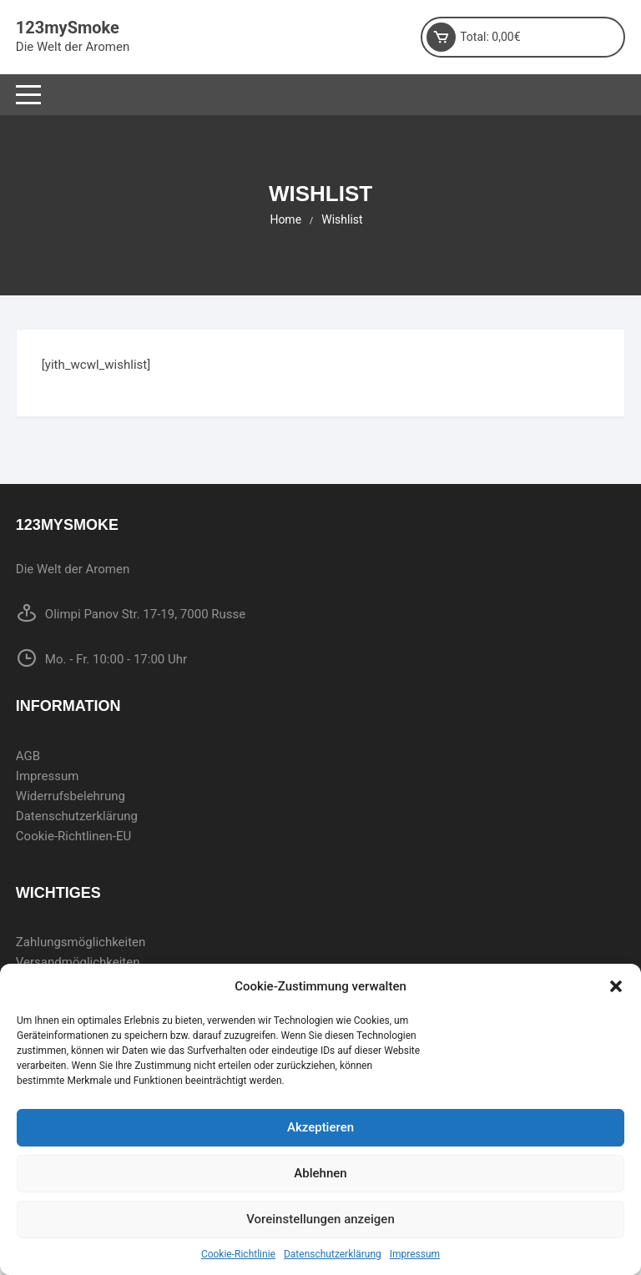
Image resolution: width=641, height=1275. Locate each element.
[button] (616, 986)
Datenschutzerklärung (332, 1254)
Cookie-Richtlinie (238, 1254)
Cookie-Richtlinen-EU (73, 836)
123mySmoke (67, 28)
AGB (28, 755)
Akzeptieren (320, 1127)
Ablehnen (320, 1173)
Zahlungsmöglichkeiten (81, 942)
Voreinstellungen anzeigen (320, 1219)
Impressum (415, 1254)
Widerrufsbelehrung (70, 796)
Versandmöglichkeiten (78, 962)
